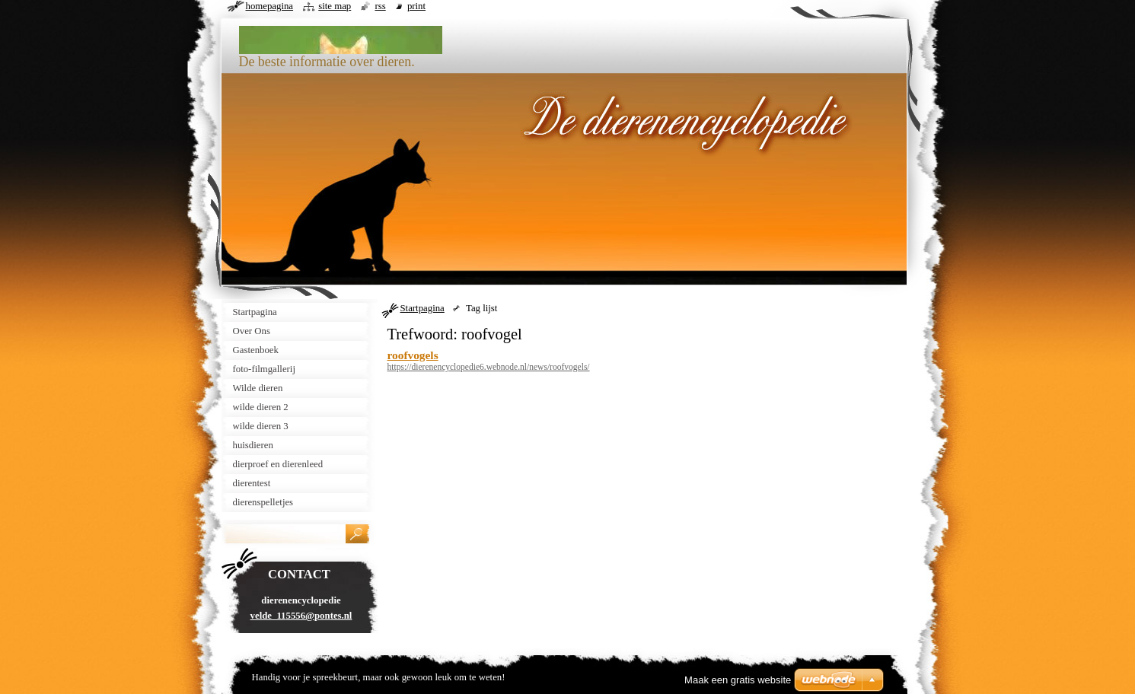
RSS (380, 6)
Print (416, 6)
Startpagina (422, 308)
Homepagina (270, 6)
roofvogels (412, 355)
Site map (334, 6)
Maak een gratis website (737, 680)
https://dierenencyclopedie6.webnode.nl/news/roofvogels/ (488, 366)
